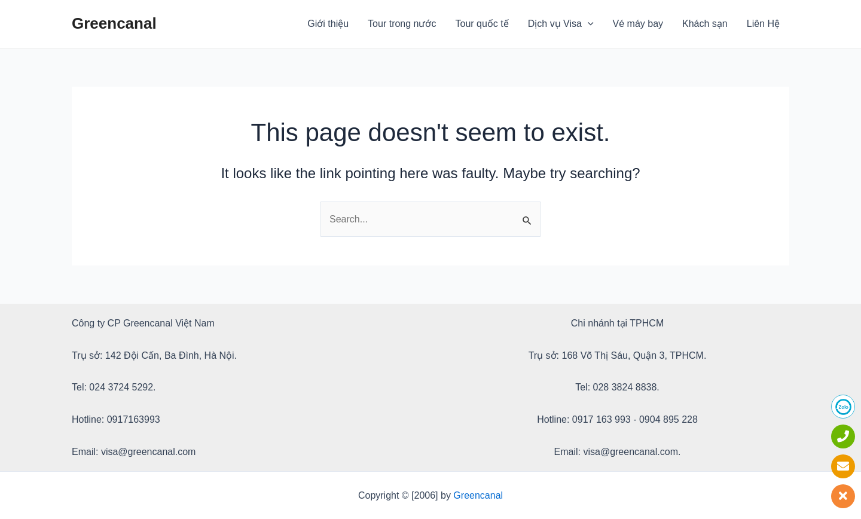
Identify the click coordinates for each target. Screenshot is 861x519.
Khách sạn (705, 24)
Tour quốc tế (482, 24)
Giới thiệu (328, 24)
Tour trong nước (402, 24)
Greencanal (114, 23)
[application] (588, 24)
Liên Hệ (763, 24)
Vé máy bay (638, 24)
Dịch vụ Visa (561, 24)
